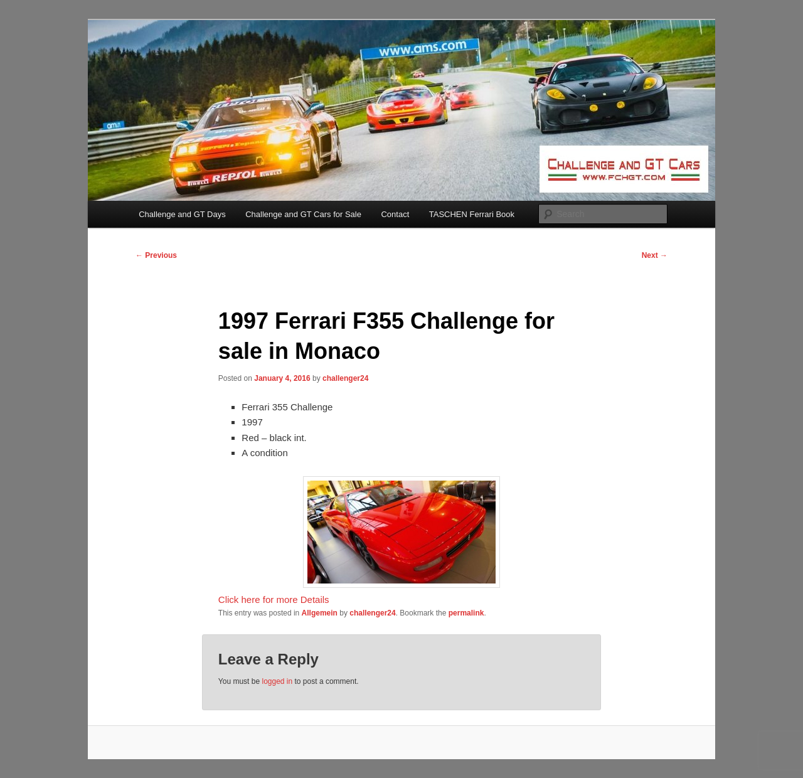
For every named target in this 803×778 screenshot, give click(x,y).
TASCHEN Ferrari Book (471, 214)
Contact (395, 214)
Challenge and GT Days (182, 214)
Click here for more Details (273, 599)
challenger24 (345, 378)
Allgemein (320, 613)
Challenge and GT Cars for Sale (303, 214)
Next (654, 255)
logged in (277, 681)
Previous (156, 255)
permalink (466, 613)
